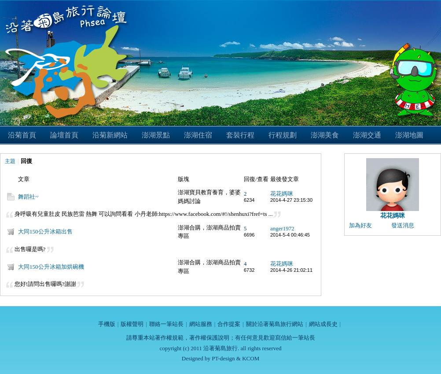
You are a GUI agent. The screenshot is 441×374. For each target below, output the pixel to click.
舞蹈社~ (28, 196)
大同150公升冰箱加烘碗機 (51, 266)
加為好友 (360, 225)
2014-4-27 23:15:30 (291, 200)
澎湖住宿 (198, 135)
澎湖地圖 (409, 135)
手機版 (106, 324)
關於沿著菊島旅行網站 (274, 324)
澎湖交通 (367, 135)
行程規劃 (282, 135)
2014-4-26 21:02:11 (291, 270)
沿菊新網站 (110, 135)
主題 (10, 161)
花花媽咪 (281, 193)
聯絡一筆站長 (166, 324)
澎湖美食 (325, 135)
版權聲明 (132, 324)
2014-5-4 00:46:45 (290, 234)
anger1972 (282, 228)
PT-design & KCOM (235, 358)
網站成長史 (323, 324)
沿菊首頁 (22, 135)
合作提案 (228, 324)
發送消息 (402, 225)
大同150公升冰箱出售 (45, 231)
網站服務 (200, 324)
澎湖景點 (156, 135)
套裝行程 (240, 135)
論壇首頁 (64, 135)
